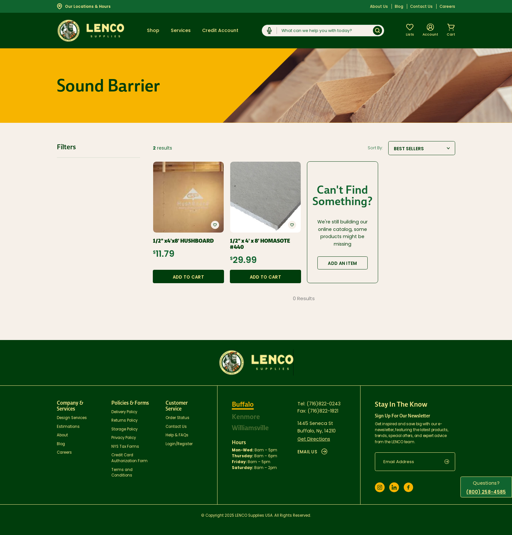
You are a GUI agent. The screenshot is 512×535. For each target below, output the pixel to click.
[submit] (449, 461)
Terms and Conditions (122, 472)
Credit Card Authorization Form (129, 457)
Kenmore (246, 417)
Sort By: (375, 148)
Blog (399, 6)
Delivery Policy (124, 411)
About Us (379, 6)
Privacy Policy (123, 437)
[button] (215, 224)
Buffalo (243, 404)
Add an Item (342, 263)
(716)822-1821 (323, 411)
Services (181, 30)
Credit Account (220, 30)
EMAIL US (312, 451)
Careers (447, 6)
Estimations (68, 426)
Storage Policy (124, 429)
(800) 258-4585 (486, 492)
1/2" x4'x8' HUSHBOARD (183, 241)
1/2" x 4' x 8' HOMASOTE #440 (260, 244)
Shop (153, 30)
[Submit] (377, 30)
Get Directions (313, 439)
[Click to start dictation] (269, 30)
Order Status (177, 417)
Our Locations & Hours (84, 6)
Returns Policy (124, 420)
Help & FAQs (177, 435)
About (62, 435)
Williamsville (250, 428)
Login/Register (179, 443)
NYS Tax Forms (125, 446)
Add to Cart (188, 277)
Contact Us (421, 6)
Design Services (72, 417)
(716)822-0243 (324, 403)
